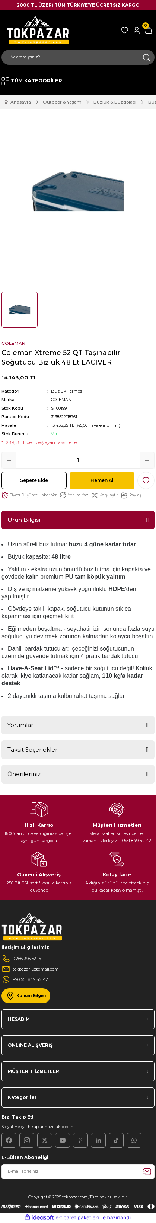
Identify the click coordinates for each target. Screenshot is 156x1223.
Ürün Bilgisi (23, 519)
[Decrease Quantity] (8, 460)
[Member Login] (137, 30)
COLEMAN (61, 399)
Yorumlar (20, 724)
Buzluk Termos (66, 391)
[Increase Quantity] (147, 460)
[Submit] (147, 1171)
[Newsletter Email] (78, 1171)
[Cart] (149, 30)
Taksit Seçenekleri (33, 749)
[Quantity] (78, 460)
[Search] (78, 57)
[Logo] (36, 30)
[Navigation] (31, 81)
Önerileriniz (24, 774)
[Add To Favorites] (146, 480)
